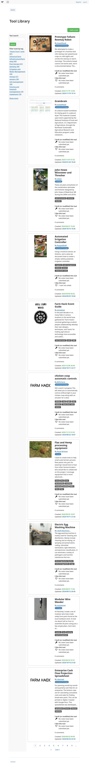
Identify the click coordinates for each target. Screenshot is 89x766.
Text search (14, 36)
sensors (64, 268)
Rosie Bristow (62, 451)
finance (67, 708)
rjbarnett (60, 679)
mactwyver (61, 605)
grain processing (60, 198)
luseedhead (61, 43)
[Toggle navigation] (7, 2)
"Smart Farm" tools (61, 271)
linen (66, 481)
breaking (58, 486)
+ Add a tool (73, 30)
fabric (72, 486)
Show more (14, 98)
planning (58, 711)
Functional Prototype (62, 46)
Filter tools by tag (16, 49)
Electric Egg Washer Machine (64, 561)
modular (58, 632)
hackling (65, 486)
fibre (57, 489)
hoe (64, 632)
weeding (69, 632)
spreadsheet (59, 708)
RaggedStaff (62, 245)
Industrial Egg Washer (62, 564)
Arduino (58, 268)
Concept (58, 454)
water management (69, 265)
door (74, 401)
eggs (72, 564)
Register (78, 2)
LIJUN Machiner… (63, 531)
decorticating (60, 483)
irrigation (58, 265)
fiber (61, 489)
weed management (61, 635)
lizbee (59, 179)
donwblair (61, 310)
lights (69, 401)
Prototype (58, 181)
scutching (68, 483)
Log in (85, 2)
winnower (70, 198)
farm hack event (60, 340)
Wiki (74, 340)
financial (74, 708)
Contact (12, 762)
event (69, 340)
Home (13, 10)
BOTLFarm (61, 382)
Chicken (58, 401)
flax (62, 481)
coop (63, 401)
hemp (57, 481)
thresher (58, 201)
